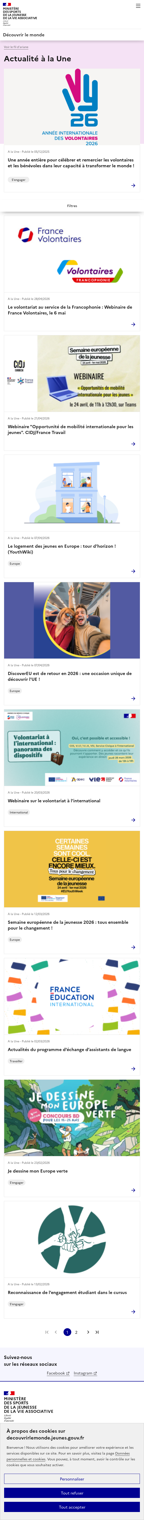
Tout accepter (72, 1507)
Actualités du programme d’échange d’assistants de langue (69, 1049)
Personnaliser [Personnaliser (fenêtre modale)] (72, 1478)
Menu (138, 6)
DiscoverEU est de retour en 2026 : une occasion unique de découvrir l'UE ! (70, 676)
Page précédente (56, 1332)
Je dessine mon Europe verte (38, 1171)
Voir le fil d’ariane (16, 47)
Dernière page (97, 1332)
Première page (47, 1332)
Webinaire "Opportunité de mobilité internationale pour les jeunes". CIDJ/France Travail (70, 429)
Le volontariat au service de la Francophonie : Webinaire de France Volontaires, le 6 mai (70, 310)
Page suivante (88, 1332)
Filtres (72, 205)
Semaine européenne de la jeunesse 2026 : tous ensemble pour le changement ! (68, 925)
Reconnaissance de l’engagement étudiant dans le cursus (67, 1292)
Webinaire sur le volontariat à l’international (54, 801)
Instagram (83, 1372)
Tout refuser (72, 1493)
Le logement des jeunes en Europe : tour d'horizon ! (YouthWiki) (62, 549)
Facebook (56, 1372)
